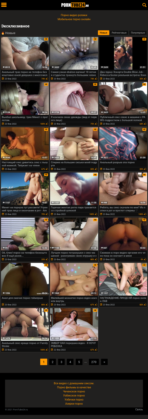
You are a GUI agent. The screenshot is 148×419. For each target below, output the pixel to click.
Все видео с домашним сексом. (74, 383)
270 (94, 362)
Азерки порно (74, 403)
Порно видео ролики (74, 15)
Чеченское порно (74, 391)
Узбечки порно (74, 399)
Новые (103, 32)
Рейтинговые (119, 32)
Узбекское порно (74, 395)
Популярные (138, 32)
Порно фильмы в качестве (74, 387)
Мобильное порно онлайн (74, 19)
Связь (139, 409)
